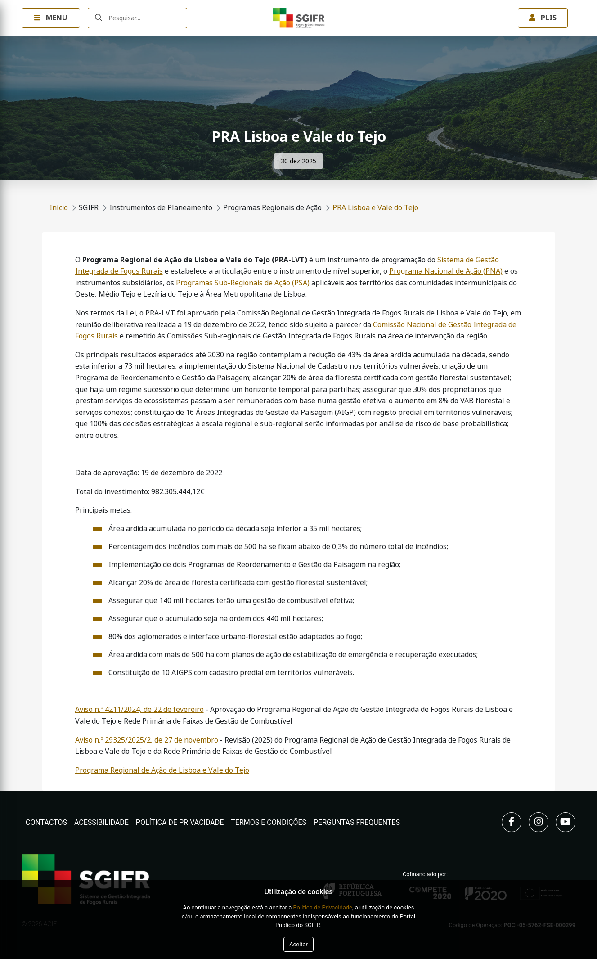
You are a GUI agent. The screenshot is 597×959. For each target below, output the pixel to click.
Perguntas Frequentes (357, 822)
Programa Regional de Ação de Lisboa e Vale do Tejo (162, 770)
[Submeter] (98, 18)
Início (58, 208)
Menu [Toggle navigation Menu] (50, 18)
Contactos (46, 822)
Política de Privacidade (180, 822)
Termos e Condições (268, 822)
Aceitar (298, 944)
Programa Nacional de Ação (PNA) (446, 271)
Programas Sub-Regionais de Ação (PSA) (243, 283)
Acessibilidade (101, 822)
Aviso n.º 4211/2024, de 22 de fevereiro (139, 709)
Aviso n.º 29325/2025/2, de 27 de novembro (146, 740)
